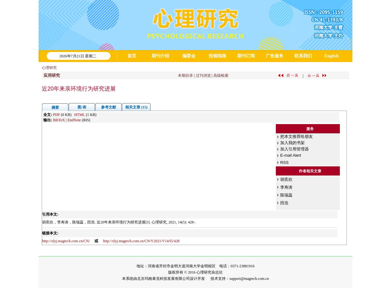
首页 (131, 56)
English (331, 56)
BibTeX (59, 120)
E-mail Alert (290, 155)
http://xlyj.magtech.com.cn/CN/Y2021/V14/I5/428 (141, 241)
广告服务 (274, 56)
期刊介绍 (160, 56)
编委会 (189, 56)
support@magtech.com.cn (249, 278)
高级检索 (220, 75)
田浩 (284, 203)
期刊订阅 (246, 56)
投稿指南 (217, 56)
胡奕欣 (286, 179)
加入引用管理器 (294, 149)
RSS (284, 162)
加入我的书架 (292, 142)
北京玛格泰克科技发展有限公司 (163, 278)
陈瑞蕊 (286, 195)
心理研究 (49, 67)
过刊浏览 (203, 75)
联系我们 (303, 56)
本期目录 (185, 75)
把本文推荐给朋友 (296, 136)
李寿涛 (286, 187)
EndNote (74, 120)
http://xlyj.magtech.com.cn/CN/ (66, 241)
